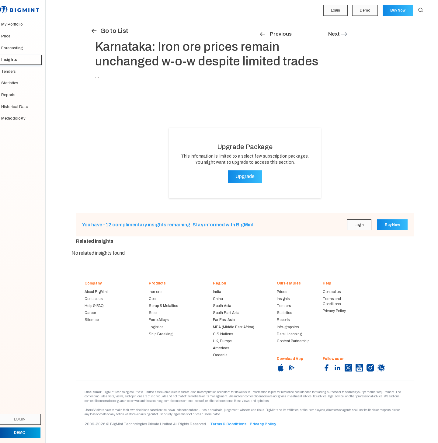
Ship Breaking (160, 334)
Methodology (19, 118)
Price (11, 36)
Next (338, 34)
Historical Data (20, 107)
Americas (221, 348)
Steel (153, 313)
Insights (15, 60)
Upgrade (245, 176)
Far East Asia (224, 320)
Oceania (220, 355)
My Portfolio (18, 24)
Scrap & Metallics (163, 306)
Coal (153, 299)
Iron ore (155, 292)
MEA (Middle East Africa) (233, 327)
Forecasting (18, 48)
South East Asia (226, 313)
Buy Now (397, 10)
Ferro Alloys (159, 320)
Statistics (15, 83)
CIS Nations (223, 334)
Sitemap (92, 320)
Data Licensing (289, 334)
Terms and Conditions (332, 301)
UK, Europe (222, 341)
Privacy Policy (334, 311)
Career (90, 313)
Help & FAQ (94, 306)
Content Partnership (293, 341)
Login (334, 10)
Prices (282, 292)
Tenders (14, 71)
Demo (365, 10)
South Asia (222, 306)
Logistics (156, 327)
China (218, 299)
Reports (14, 95)
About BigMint (96, 292)
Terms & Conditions (228, 424)
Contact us (94, 299)
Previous (275, 34)
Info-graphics (288, 327)
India (217, 292)
